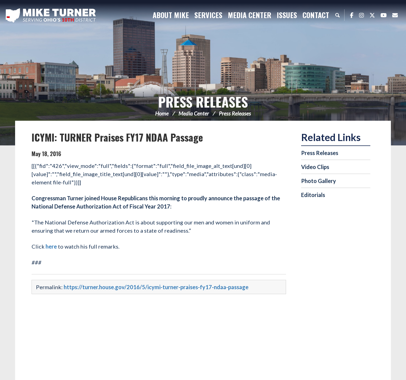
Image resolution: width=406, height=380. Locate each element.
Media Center (193, 113)
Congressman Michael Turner (50, 15)
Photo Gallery (318, 181)
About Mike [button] (171, 15)
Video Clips (315, 167)
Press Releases (203, 101)
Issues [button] (287, 15)
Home (162, 113)
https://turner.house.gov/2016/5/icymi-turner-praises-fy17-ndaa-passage (156, 287)
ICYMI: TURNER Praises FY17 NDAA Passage (117, 137)
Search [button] (337, 15)
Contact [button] (316, 15)
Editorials (313, 195)
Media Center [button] (249, 15)
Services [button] (208, 15)
